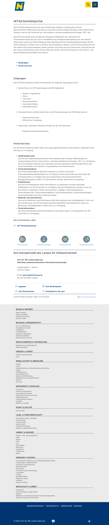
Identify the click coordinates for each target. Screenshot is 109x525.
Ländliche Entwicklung (23, 426)
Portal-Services (25, 66)
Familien (18, 364)
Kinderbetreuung (21, 372)
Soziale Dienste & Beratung (24, 399)
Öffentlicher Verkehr (22, 478)
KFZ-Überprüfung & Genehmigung (26, 470)
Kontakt (78, 506)
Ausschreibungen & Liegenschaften (27, 492)
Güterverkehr (20, 468)
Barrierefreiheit (35, 506)
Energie (18, 439)
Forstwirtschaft (20, 420)
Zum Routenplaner (53, 286)
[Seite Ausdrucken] (53, 522)
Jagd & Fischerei (21, 422)
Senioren (18, 380)
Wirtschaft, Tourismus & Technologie (27, 498)
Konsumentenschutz (22, 374)
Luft (17, 443)
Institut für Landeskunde (23, 334)
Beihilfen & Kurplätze (22, 403)
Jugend (18, 370)
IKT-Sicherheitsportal (25, 226)
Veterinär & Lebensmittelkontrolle (26, 428)
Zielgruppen (23, 63)
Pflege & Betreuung (22, 397)
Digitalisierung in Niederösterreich (26, 345)
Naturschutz (19, 447)
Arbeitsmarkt (20, 490)
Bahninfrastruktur (21, 467)
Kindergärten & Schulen (23, 328)
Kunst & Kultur (20, 411)
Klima (17, 441)
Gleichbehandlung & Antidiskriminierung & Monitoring (32, 368)
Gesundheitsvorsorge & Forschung (26, 395)
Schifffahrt (19, 480)
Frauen (18, 366)
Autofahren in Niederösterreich (25, 465)
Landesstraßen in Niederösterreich (26, 463)
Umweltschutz (20, 451)
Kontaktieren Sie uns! (55, 291)
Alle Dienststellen (26, 291)
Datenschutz (52, 506)
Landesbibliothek (21, 332)
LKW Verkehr (20, 472)
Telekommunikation (22, 347)
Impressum (66, 506)
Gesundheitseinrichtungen (24, 393)
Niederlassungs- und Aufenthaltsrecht (27, 378)
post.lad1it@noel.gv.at (32, 275)
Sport (17, 357)
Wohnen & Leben (21, 318)
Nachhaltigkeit (20, 445)
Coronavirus (19, 389)
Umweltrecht (20, 449)
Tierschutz (19, 382)
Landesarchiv (20, 330)
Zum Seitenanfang (86, 297)
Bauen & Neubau (21, 312)
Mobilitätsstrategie (21, 476)
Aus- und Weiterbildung (23, 326)
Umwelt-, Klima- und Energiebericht (27, 435)
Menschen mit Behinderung (24, 376)
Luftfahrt (18, 474)
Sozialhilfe (19, 401)
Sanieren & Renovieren (23, 316)
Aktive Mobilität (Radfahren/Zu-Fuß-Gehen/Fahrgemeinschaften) (36, 461)
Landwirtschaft (20, 424)
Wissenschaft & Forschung (24, 338)
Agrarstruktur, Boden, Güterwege (26, 418)
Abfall (17, 437)
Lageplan (22, 286)
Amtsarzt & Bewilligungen (24, 391)
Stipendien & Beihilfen (22, 336)
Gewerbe (18, 494)
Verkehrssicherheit (21, 482)
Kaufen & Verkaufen (22, 314)
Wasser (18, 453)
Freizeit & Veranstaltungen (24, 355)
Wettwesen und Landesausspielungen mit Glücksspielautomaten (35, 496)
